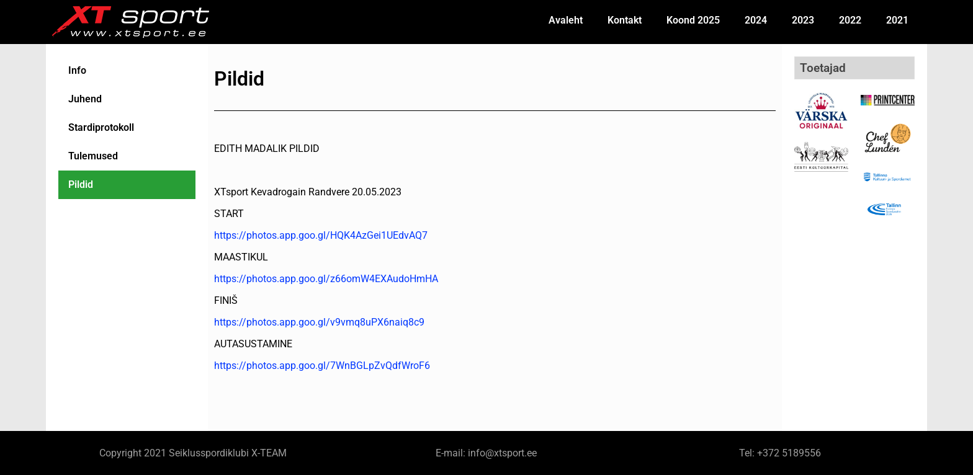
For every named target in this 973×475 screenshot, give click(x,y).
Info (80, 70)
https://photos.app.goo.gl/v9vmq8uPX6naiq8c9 (319, 322)
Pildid (83, 184)
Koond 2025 (693, 20)
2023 (803, 20)
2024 (756, 20)
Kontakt (625, 20)
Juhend (87, 99)
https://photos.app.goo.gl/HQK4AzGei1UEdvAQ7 (321, 235)
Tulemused (95, 156)
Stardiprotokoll (104, 127)
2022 (850, 20)
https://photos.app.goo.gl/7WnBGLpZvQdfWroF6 (322, 365)
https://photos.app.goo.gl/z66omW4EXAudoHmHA (326, 279)
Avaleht (566, 20)
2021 (897, 20)
